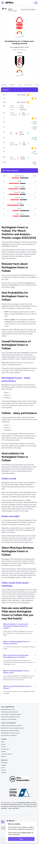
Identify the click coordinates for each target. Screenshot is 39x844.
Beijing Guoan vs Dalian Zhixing (10, 730)
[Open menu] (36, 2)
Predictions (4, 762)
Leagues (3, 765)
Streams (3, 770)
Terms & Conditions (6, 754)
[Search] (33, 3)
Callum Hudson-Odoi (12, 107)
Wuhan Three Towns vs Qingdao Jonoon (12, 728)
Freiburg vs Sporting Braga (8, 719)
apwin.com (10, 802)
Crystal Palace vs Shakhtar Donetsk (11, 714)
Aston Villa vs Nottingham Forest (10, 717)
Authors (3, 744)
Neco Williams (22, 95)
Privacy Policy (5, 749)
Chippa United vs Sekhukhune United (11, 725)
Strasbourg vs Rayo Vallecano (9, 712)
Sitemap (3, 756)
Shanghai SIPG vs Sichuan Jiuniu (10, 733)
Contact (3, 746)
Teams (3, 767)
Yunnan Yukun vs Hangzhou (9, 735)
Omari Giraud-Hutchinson (23, 107)
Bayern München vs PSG (8, 709)
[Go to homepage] (7, 3)
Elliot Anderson (21, 102)
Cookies (3, 751)
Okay (21, 839)
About (2, 741)
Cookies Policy (26, 832)
